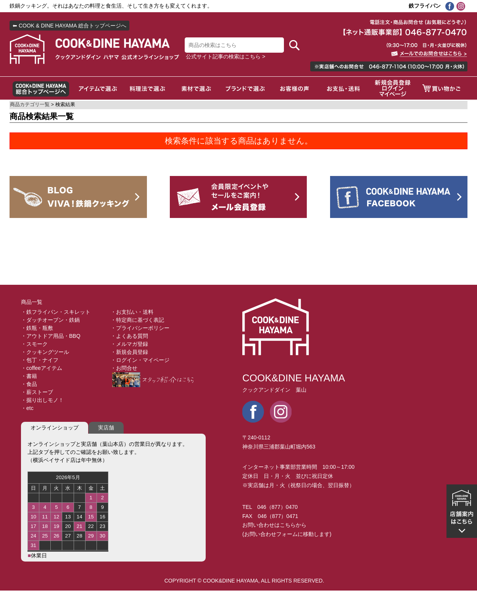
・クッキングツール (45, 352)
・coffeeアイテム (41, 368)
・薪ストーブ (37, 392)
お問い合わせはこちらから (274, 525)
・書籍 (29, 376)
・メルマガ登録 (129, 344)
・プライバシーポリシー (140, 328)
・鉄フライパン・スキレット (55, 312)
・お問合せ (124, 368)
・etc (27, 408)
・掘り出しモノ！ (42, 400)
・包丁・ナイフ (39, 360)
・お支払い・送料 (132, 312)
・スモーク (34, 344)
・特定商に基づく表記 (137, 320)
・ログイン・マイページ (140, 360)
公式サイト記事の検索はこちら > (225, 56)
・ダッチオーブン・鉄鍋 (50, 320)
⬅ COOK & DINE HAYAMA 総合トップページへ (69, 26)
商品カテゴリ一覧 (30, 104)
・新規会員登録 (129, 352)
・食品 (29, 384)
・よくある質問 (129, 336)
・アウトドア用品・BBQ (51, 336)
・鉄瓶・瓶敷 (37, 328)
